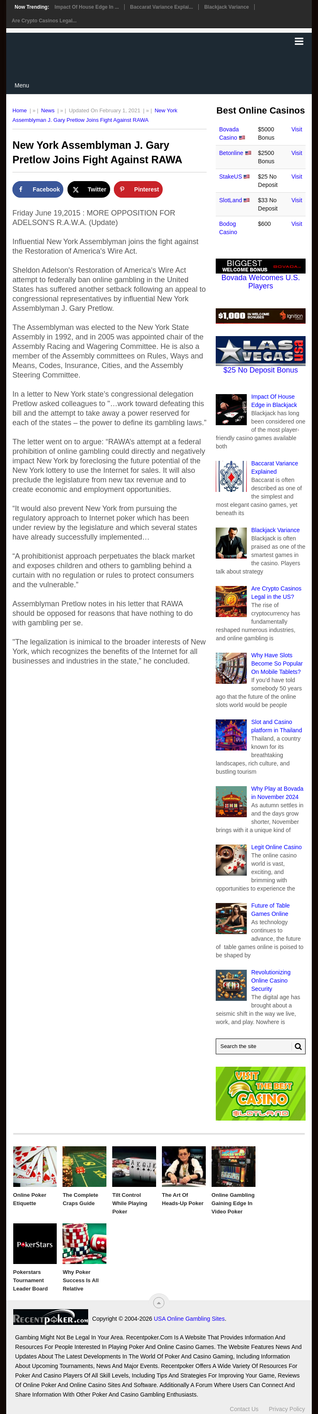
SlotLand (230, 200)
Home (19, 110)
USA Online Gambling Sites (189, 1318)
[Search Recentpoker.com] (261, 1046)
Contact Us (244, 1409)
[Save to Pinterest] (138, 189)
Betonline (231, 153)
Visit (297, 129)
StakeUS (230, 176)
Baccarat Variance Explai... (161, 7)
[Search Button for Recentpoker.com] (297, 1046)
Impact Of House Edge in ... (87, 7)
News (48, 110)
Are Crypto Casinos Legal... (44, 21)
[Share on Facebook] (37, 189)
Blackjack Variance (226, 7)
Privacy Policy (287, 1409)
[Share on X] (88, 189)
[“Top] (158, 1302)
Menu (21, 85)
